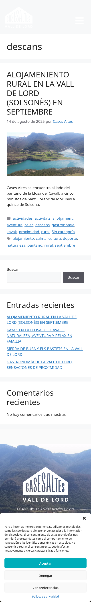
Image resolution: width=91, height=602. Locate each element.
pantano (34, 245)
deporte (70, 238)
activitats (43, 218)
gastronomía (63, 224)
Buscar (13, 269)
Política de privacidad (45, 596)
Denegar (46, 575)
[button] (84, 518)
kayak (12, 231)
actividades (22, 218)
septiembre (65, 245)
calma (41, 238)
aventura (14, 224)
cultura (55, 238)
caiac (28, 224)
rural (45, 231)
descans (42, 224)
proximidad (29, 231)
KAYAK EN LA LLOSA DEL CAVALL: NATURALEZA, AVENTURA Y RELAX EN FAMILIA (39, 335)
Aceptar (45, 563)
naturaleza (16, 245)
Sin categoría (63, 231)
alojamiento (23, 238)
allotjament (63, 218)
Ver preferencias (45, 587)
